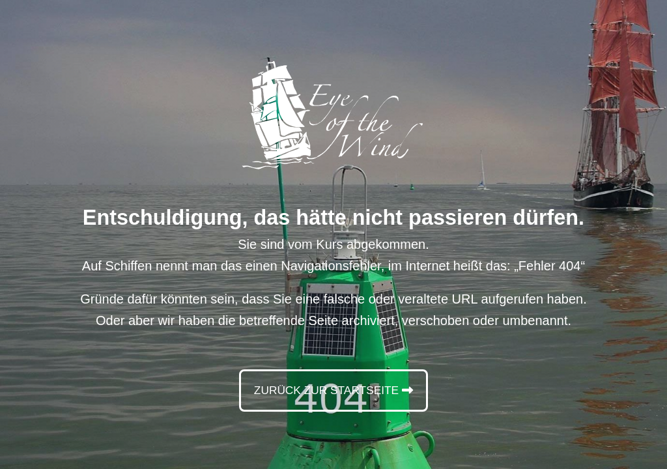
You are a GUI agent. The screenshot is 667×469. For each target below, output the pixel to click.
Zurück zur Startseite (325, 390)
